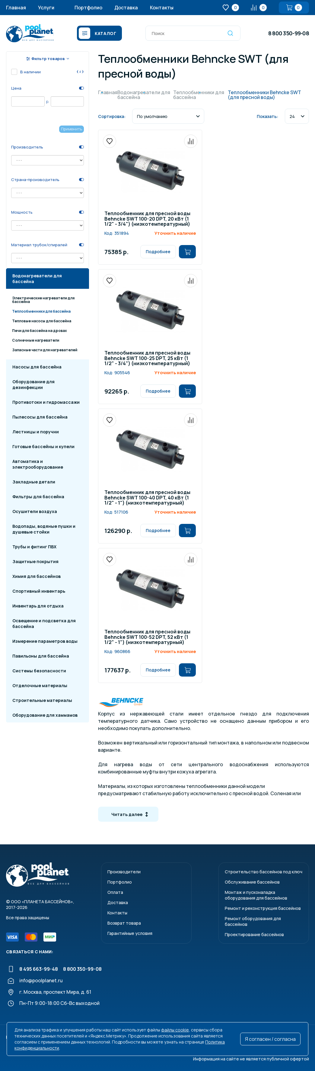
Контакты (161, 7)
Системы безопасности (39, 671)
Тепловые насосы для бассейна (41, 321)
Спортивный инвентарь (38, 591)
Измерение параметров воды (45, 641)
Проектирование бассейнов (254, 934)
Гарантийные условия (129, 933)
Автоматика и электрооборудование (37, 464)
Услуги (46, 7)
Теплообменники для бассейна (41, 311)
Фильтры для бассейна (38, 496)
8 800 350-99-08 (288, 33)
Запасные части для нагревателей (44, 349)
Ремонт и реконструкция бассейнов (263, 908)
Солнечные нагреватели (35, 340)
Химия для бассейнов (36, 576)
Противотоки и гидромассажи (46, 402)
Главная (16, 7)
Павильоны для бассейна (40, 656)
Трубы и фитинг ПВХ (34, 547)
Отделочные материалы (39, 685)
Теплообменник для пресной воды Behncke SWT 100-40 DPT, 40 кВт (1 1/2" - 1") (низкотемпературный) (147, 498)
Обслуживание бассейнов (252, 882)
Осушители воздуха (34, 511)
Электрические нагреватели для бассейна (43, 299)
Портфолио (88, 7)
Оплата (115, 892)
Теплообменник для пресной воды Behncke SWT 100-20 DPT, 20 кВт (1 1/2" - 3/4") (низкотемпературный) (147, 219)
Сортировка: (112, 116)
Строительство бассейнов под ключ (263, 872)
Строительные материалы (42, 700)
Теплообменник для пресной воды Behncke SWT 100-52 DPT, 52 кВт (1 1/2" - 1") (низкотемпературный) (147, 637)
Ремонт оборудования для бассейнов (253, 921)
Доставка (126, 7)
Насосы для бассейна (37, 367)
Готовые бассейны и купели (43, 446)
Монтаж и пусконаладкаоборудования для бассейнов (256, 895)
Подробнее (158, 251)
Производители (124, 872)
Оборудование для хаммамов (45, 715)
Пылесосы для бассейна (40, 417)
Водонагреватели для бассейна (37, 278)
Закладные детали (33, 482)
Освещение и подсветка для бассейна (44, 623)
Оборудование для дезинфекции (33, 384)
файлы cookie (175, 1030)
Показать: (267, 116)
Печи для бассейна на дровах (39, 330)
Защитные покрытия (35, 561)
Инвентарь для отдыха (38, 606)
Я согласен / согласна (270, 1039)
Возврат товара (124, 923)
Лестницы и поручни (35, 432)
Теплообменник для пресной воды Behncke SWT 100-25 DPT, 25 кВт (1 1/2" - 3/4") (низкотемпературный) (147, 358)
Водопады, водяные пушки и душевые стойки (43, 529)
